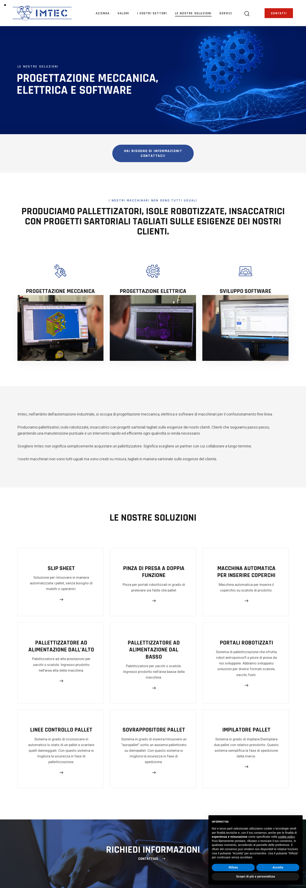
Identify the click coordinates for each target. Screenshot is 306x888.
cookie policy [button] (286, 836)
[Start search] (246, 13)
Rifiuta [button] (233, 867)
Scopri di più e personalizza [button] (255, 876)
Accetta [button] (278, 867)
